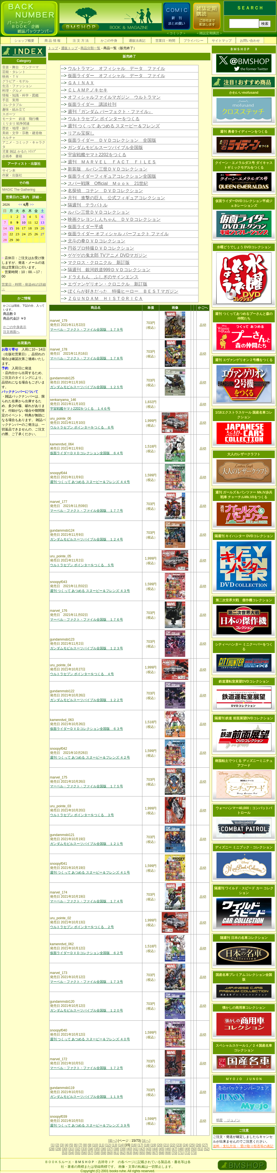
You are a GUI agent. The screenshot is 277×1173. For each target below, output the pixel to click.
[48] (181, 1149)
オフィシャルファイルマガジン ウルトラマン (114, 97)
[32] (77, 1149)
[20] (160, 1145)
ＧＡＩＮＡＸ (81, 82)
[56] (84, 1153)
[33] (84, 1149)
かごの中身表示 (14, 327)
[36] (103, 1149)
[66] (148, 1153)
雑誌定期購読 (209, 33)
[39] (123, 1149)
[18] (147, 1145)
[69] (168, 1153)
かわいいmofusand (243, 93)
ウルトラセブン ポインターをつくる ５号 (82, 565)
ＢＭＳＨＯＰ (85, 1162)
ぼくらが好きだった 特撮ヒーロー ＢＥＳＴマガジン (123, 291)
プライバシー (193, 41)
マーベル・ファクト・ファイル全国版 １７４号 (86, 901)
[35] (97, 1149)
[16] (134, 1145)
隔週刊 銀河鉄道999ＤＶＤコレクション (109, 269)
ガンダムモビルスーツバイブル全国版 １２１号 (86, 844)
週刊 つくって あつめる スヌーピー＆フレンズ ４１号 (90, 872)
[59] (103, 1153)
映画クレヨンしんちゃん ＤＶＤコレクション (114, 219)
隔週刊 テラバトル (88, 205)
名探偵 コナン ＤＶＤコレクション (105, 190)
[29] (58, 1149)
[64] (135, 1153)
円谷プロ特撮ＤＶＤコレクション (101, 248)
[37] (110, 1149)
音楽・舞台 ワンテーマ (20, 67)
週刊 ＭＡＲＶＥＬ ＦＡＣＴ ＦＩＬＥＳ (112, 162)
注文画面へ (11, 332)
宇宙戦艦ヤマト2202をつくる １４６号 (80, 409)
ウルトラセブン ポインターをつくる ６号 (82, 427)
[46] (168, 1149)
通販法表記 (137, 41)
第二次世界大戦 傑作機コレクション (244, 600)
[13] (114, 1145)
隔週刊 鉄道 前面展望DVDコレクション (244, 718)
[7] (80, 1145)
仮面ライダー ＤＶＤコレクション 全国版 (112, 140)
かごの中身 (109, 41)
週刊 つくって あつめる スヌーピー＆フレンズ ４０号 (90, 1039)
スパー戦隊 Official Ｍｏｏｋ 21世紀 (108, 183)
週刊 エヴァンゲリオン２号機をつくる (243, 360)
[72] (187, 1153)
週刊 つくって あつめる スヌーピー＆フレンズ (114, 126)
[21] (166, 1145)
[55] (77, 1153)
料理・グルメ (12, 91)
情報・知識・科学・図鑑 (20, 95)
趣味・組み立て (13, 109)
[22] (172, 1145)
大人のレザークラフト (243, 454)
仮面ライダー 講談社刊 (92, 104)
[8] (85, 1145)
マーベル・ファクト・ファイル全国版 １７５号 (86, 786)
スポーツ (8, 114)
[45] (161, 1149)
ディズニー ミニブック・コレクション (243, 847)
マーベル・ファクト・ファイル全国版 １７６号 (86, 619)
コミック (176, 33)
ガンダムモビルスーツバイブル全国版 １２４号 (86, 539)
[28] (51, 1149)
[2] (57, 1145)
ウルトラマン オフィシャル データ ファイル (116, 68)
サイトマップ (222, 41)
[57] (90, 1153)
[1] (52, 1145)
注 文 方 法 (81, 41)
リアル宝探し (81, 133)
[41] (135, 1149)
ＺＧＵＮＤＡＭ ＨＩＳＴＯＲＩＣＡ (105, 298)
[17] (140, 1145)
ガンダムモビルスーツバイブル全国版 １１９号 (86, 1097)
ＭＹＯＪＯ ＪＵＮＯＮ (244, 1079)
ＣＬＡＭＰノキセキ (88, 90)
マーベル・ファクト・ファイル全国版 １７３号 (86, 982)
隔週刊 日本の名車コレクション (243, 938)
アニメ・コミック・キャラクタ (23, 144)
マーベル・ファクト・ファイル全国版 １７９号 (86, 329)
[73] (194, 1153)
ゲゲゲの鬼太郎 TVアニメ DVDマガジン (107, 255)
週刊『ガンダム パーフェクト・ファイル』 (110, 111)
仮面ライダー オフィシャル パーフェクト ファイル (118, 233)
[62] (123, 1153)
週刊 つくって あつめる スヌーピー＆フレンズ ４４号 (90, 482)
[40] (129, 1149)
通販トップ (69, 48)
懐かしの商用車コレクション (243, 1008)
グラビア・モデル (15, 81)
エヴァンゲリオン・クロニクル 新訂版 (107, 284)
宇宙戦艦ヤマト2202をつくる (97, 154)
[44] (155, 1149)
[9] (89, 1145)
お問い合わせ (250, 41)
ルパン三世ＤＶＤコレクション (99, 212)
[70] (174, 1153)
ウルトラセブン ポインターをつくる (104, 118)
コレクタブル (12, 105)
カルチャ (8, 138)
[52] (207, 1149)
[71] (181, 1153)
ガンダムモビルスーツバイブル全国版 (105, 147)
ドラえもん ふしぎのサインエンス (103, 277)
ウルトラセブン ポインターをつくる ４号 (82, 674)
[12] (108, 1145)
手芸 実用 (10, 100)
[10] (95, 1145)
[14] (121, 1145)
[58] (97, 1153)
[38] (116, 1149)
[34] (90, 1149)
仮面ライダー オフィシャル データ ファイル (116, 75)
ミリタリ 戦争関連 (16, 124)
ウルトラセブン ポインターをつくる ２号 (82, 927)
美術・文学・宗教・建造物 (22, 133)
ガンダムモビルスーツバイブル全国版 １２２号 (86, 700)
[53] (64, 1153)
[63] (129, 1153)
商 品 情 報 (53, 41)
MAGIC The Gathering (18, 190)
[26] (198, 1145)
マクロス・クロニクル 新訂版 (99, 262)
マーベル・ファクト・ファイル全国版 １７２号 (86, 1068)
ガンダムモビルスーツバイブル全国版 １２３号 (86, 648)
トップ (53, 48)
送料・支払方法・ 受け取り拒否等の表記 (243, 1146)
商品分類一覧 (90, 48)
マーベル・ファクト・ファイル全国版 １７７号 (86, 511)
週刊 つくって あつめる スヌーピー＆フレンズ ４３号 (90, 591)
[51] (200, 1149)
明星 (219, 1120)
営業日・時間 (165, 41)
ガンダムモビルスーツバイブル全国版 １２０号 (86, 1010)
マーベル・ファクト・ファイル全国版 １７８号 (86, 358)
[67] (155, 1153)
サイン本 (8, 171)
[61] (116, 1153)
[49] (187, 1149)
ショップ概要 (24, 41)
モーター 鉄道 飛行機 (20, 119)
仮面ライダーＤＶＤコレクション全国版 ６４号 (86, 453)
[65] (142, 1153)
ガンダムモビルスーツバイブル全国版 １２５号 (86, 387)
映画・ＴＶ (10, 77)
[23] (179, 1145)
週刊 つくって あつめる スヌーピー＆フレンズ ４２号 (90, 757)
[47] (174, 1149)
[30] (64, 1149)
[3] (62, 1145)
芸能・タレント (13, 72)
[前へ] (112, 1141)
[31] (71, 1149)
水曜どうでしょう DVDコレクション (244, 247)
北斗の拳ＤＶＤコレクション (96, 241)
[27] (205, 1145)
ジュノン (232, 1120)
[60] (110, 1153)
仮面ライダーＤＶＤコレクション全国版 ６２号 (86, 953)
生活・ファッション (17, 86)
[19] (153, 1145)
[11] (101, 1145)
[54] (71, 1153)
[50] (194, 1149)
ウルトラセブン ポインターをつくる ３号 (82, 815)
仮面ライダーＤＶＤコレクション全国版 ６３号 (86, 729)
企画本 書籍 (12, 156)
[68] (161, 1153)
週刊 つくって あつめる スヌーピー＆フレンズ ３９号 (90, 1125)
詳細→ (37, 197)
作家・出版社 (12, 175)
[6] (75, 1145)
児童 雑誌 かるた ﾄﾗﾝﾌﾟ (19, 151)
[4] (66, 1145)
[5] (71, 1145)
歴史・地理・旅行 (15, 128)
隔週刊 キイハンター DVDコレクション (244, 536)
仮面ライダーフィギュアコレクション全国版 (112, 176)
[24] (185, 1145)
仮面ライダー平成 (85, 226)
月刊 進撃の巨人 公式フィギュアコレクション (116, 197)
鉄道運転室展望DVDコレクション (244, 681)
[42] (142, 1149)
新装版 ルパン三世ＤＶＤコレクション (107, 169)
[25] (192, 1145)
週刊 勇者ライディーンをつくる (243, 132)
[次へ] (146, 1141)
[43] (148, 1149)
